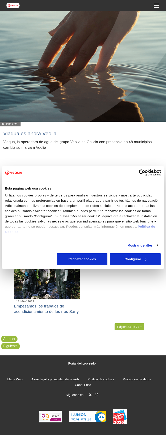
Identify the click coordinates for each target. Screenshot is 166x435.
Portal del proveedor (82, 363)
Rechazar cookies (30, 259)
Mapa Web (15, 379)
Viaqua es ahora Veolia (29, 133)
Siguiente (10, 346)
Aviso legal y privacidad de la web (55, 379)
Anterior (9, 339)
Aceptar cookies (135, 259)
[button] (129, 326)
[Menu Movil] (156, 5)
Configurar (83, 259)
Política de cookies (101, 379)
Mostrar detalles (140, 245)
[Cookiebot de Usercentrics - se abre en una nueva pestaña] (142, 172)
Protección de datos (137, 379)
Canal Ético (83, 385)
